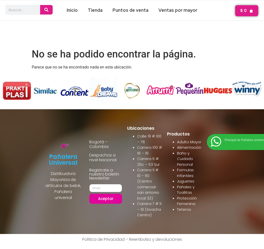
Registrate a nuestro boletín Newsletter (104, 174)
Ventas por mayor (177, 10)
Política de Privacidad (103, 239)
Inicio (72, 10)
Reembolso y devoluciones (155, 239)
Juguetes (185, 181)
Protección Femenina (187, 201)
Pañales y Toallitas (186, 189)
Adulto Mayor (189, 141)
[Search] (46, 9)
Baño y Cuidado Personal (185, 158)
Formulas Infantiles (185, 172)
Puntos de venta (130, 10)
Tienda (95, 10)
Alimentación (189, 147)
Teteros (184, 209)
